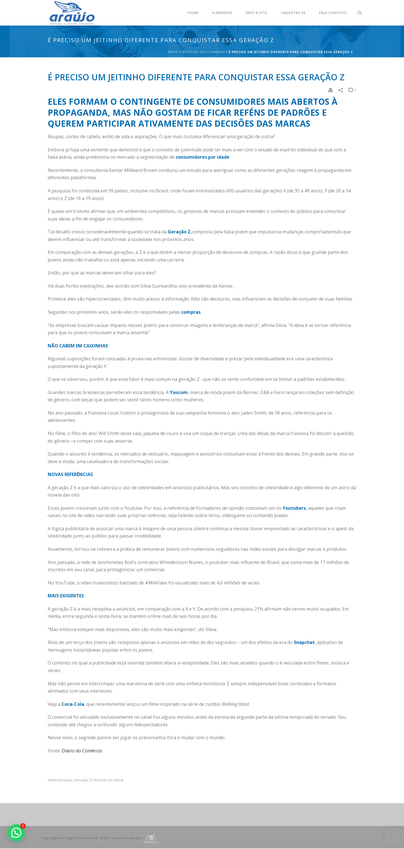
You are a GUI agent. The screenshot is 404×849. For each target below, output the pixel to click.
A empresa (222, 12)
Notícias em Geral (108, 780)
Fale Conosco (333, 12)
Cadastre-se (293, 12)
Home (193, 12)
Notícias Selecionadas (203, 52)
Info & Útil (256, 12)
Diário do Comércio (82, 751)
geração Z (83, 780)
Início (172, 52)
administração (60, 780)
